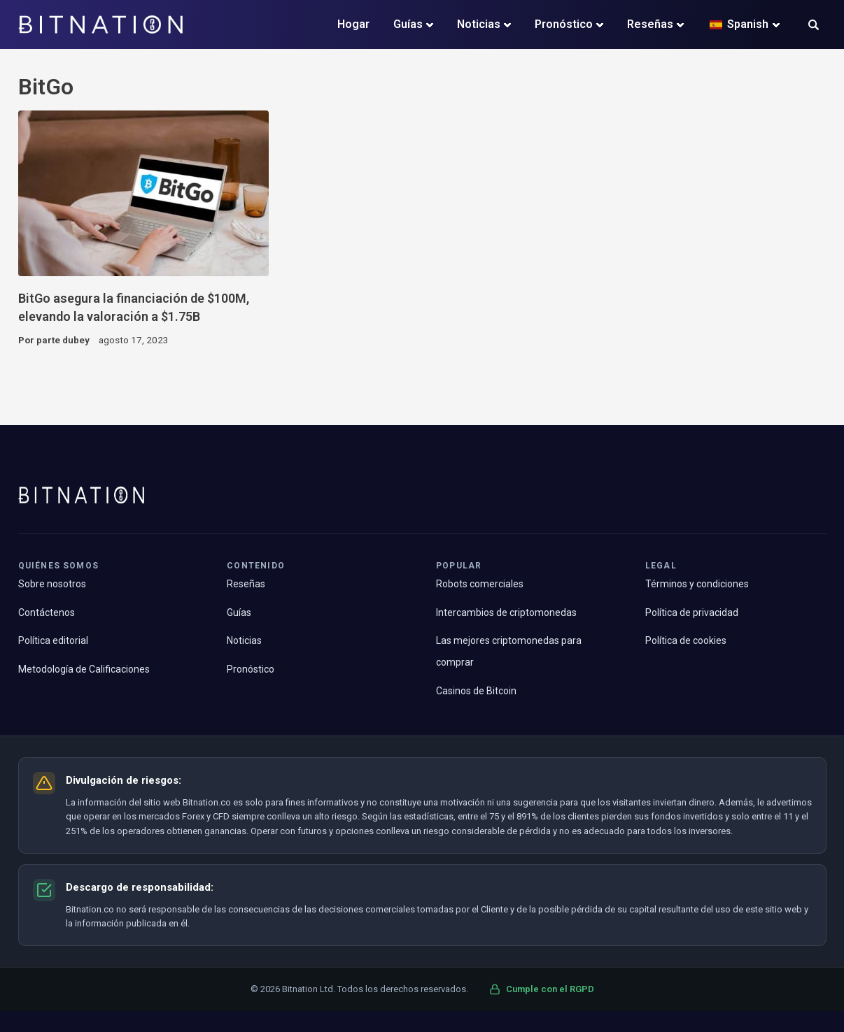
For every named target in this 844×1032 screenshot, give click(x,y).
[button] (814, 26)
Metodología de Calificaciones (84, 669)
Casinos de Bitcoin (476, 690)
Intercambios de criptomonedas (506, 612)
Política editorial (53, 640)
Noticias (478, 24)
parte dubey (63, 339)
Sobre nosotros (52, 583)
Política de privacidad (691, 612)
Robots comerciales (479, 583)
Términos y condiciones (697, 583)
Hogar (353, 24)
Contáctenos (46, 612)
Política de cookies (685, 640)
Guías (408, 24)
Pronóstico (564, 24)
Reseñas (650, 24)
